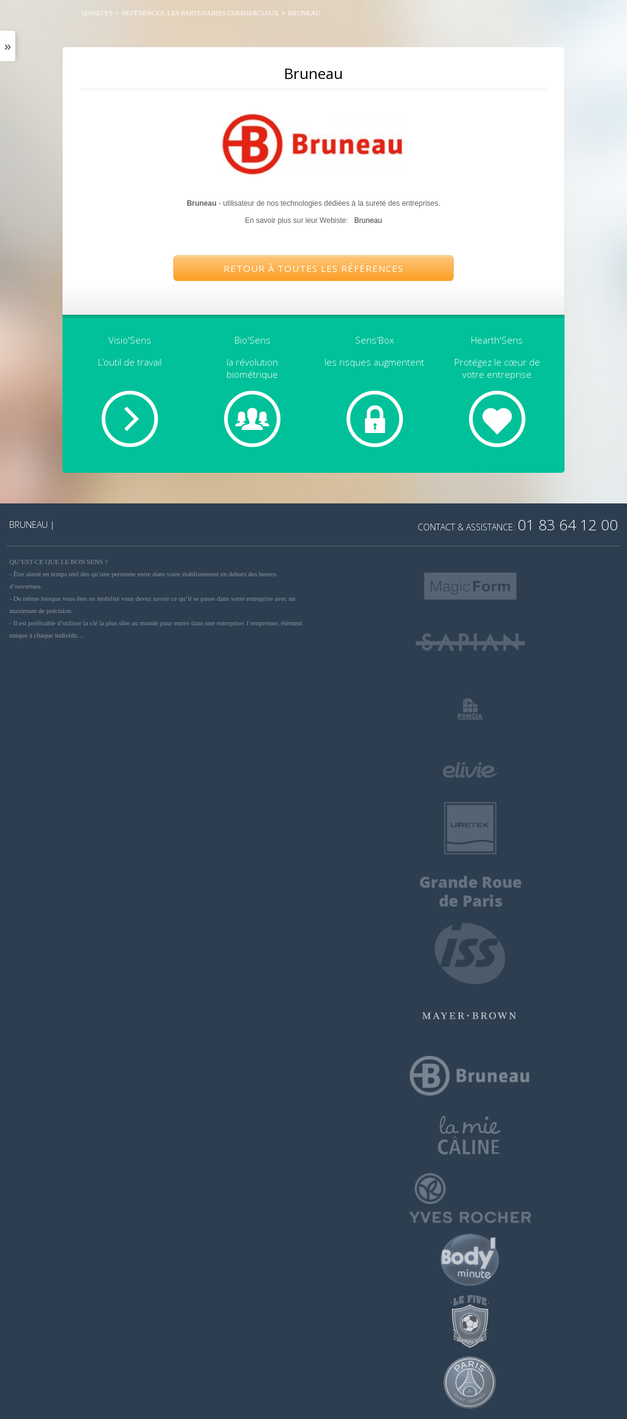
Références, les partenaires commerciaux (200, 13)
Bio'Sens (253, 340)
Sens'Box (374, 340)
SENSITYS (96, 13)
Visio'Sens (129, 340)
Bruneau (368, 220)
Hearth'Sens (497, 340)
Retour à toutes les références (313, 268)
